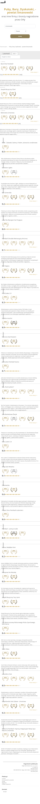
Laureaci (4, 778)
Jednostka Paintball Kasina (10, 362)
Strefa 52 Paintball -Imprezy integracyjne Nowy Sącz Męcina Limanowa (18, 729)
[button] (19, 72)
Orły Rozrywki (3, 46)
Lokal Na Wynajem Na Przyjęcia (12, 220)
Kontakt (5, 791)
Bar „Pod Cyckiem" (8, 387)
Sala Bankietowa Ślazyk (9, 414)
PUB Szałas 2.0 (6, 293)
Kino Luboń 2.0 (7, 442)
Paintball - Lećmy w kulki (10, 529)
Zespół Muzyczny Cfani (8, 89)
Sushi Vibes (5, 649)
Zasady (3, 781)
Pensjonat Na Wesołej (9, 572)
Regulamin (4, 782)
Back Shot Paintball (7, 64)
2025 (14, 54)
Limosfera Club (7, 674)
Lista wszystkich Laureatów (8, 780)
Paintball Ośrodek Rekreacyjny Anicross (15, 238)
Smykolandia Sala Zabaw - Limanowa (14, 701)
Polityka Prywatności (6, 784)
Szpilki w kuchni (7, 318)
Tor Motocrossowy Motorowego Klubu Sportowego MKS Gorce (18, 623)
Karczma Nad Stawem (9, 337)
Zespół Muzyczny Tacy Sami (11, 597)
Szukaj (20, 36)
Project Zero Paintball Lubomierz (12, 510)
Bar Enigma (5, 266)
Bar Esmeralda (6, 193)
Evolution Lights (7, 168)
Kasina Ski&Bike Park (9, 547)
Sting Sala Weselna (8, 467)
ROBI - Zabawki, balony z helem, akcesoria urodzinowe (19, 143)
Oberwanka (5, 485)
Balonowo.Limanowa (7, 113)
